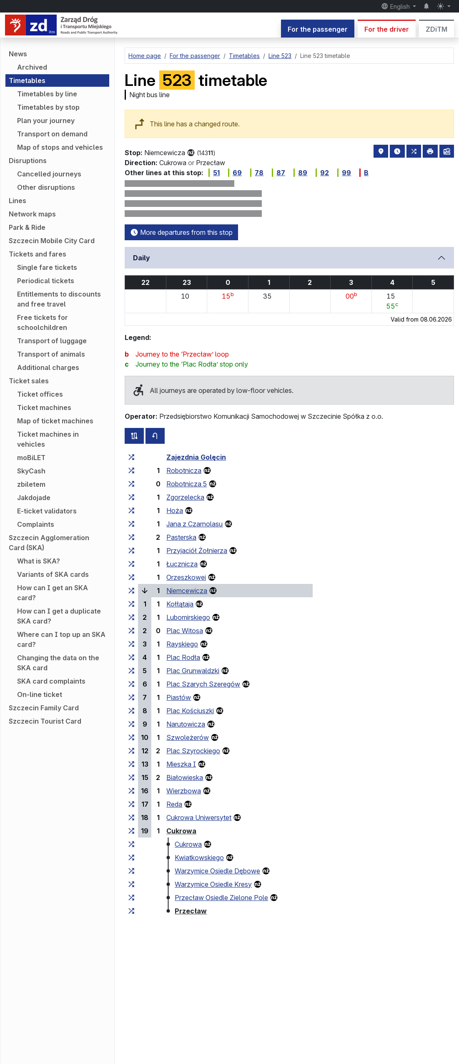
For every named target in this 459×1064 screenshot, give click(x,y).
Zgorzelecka (185, 497)
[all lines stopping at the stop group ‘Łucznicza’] (131, 564)
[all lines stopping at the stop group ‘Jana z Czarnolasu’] (131, 524)
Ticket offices (40, 394)
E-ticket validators (47, 511)
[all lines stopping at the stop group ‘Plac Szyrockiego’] (131, 751)
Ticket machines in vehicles (48, 439)
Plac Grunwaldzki (192, 671)
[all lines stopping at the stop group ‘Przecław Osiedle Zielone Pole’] (131, 897)
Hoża (174, 510)
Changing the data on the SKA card (58, 663)
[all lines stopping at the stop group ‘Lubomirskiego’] (131, 617)
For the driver (386, 29)
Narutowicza (185, 724)
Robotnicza (183, 470)
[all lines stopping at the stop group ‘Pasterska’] (131, 537)
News (18, 54)
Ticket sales (29, 381)
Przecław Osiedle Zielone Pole (221, 897)
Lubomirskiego (188, 617)
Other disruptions (46, 187)
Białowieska (184, 777)
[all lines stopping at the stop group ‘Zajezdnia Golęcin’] (131, 457)
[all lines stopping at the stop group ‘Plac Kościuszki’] (131, 711)
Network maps (32, 214)
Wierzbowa (183, 791)
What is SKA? (38, 561)
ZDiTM (436, 29)
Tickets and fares (37, 254)
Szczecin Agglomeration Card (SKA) (49, 542)
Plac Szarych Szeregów (203, 684)
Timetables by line (47, 94)
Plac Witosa (184, 630)
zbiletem (31, 484)
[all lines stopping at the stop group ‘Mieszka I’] (131, 764)
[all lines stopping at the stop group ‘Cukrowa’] (131, 831)
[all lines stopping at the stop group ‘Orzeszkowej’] (131, 577)
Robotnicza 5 (186, 484)
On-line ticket (39, 694)
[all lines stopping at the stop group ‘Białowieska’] (131, 777)
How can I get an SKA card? (52, 593)
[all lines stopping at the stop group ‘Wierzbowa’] (131, 791)
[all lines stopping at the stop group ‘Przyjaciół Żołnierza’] (131, 550)
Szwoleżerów (187, 737)
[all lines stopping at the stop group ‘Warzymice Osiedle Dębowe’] (131, 871)
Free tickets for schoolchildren (42, 322)
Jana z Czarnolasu (194, 524)
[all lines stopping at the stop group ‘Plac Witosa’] (131, 630)
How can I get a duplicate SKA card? (59, 616)
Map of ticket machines (55, 421)
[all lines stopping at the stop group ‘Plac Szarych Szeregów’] (131, 684)
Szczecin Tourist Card (45, 721)
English (396, 6)
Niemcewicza (186, 590)
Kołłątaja (179, 604)
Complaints (35, 524)
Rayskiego (182, 644)
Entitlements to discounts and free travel (59, 299)
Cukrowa (181, 831)
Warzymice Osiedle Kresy (213, 884)
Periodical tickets (45, 281)
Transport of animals (51, 354)
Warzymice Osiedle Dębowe (217, 871)
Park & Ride (27, 227)
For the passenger (318, 29)
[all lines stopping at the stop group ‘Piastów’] (131, 697)
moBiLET (31, 457)
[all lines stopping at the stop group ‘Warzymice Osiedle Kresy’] (131, 884)
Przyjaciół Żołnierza (196, 550)
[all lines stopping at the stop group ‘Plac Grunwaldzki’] (131, 671)
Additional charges (48, 367)
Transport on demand (52, 134)
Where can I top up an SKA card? (61, 639)
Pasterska (181, 537)
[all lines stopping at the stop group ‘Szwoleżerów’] (131, 737)
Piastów (178, 697)
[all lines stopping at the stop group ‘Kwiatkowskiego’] (131, 857)
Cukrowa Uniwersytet (198, 817)
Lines (17, 200)
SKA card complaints (51, 681)
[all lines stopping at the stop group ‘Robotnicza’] (131, 470)
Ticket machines (44, 407)
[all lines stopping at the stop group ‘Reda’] (131, 804)
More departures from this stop (181, 232)
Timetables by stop (48, 107)
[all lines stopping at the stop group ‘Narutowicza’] (131, 724)
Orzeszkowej (186, 577)
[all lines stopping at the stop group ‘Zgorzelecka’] (131, 497)
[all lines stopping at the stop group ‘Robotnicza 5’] (131, 484)
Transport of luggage (52, 341)
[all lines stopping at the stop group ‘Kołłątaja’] (131, 604)
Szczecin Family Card (44, 708)
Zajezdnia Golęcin (196, 457)
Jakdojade (33, 497)
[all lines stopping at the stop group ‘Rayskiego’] (131, 644)
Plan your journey (46, 120)
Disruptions (28, 160)
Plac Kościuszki (190, 711)
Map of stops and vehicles (60, 147)
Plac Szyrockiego (193, 751)
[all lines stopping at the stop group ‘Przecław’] (131, 911)
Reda (174, 804)
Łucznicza (182, 564)
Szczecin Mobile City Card (52, 240)
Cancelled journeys (49, 174)
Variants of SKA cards (53, 574)
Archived (32, 67)
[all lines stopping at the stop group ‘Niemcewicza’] (131, 590)
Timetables (27, 80)
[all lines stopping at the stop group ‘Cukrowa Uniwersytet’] (131, 817)
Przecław (191, 911)
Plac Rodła (183, 657)
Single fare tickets (47, 267)
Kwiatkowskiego (199, 857)
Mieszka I (181, 764)
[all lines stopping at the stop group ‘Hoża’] (131, 510)
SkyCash (31, 471)
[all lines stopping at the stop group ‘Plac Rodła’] (131, 657)
